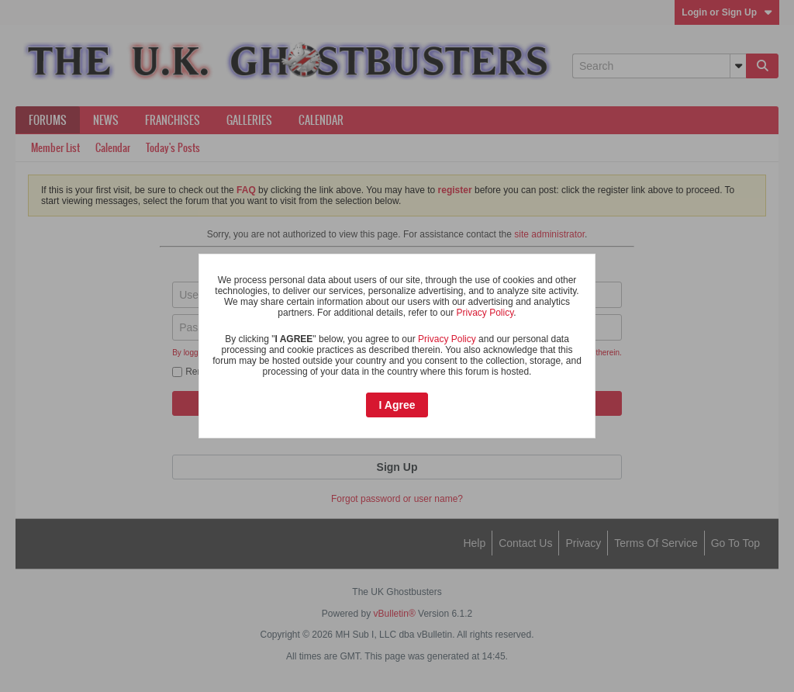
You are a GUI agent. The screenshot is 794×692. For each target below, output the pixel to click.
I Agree (397, 405)
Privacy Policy (484, 312)
